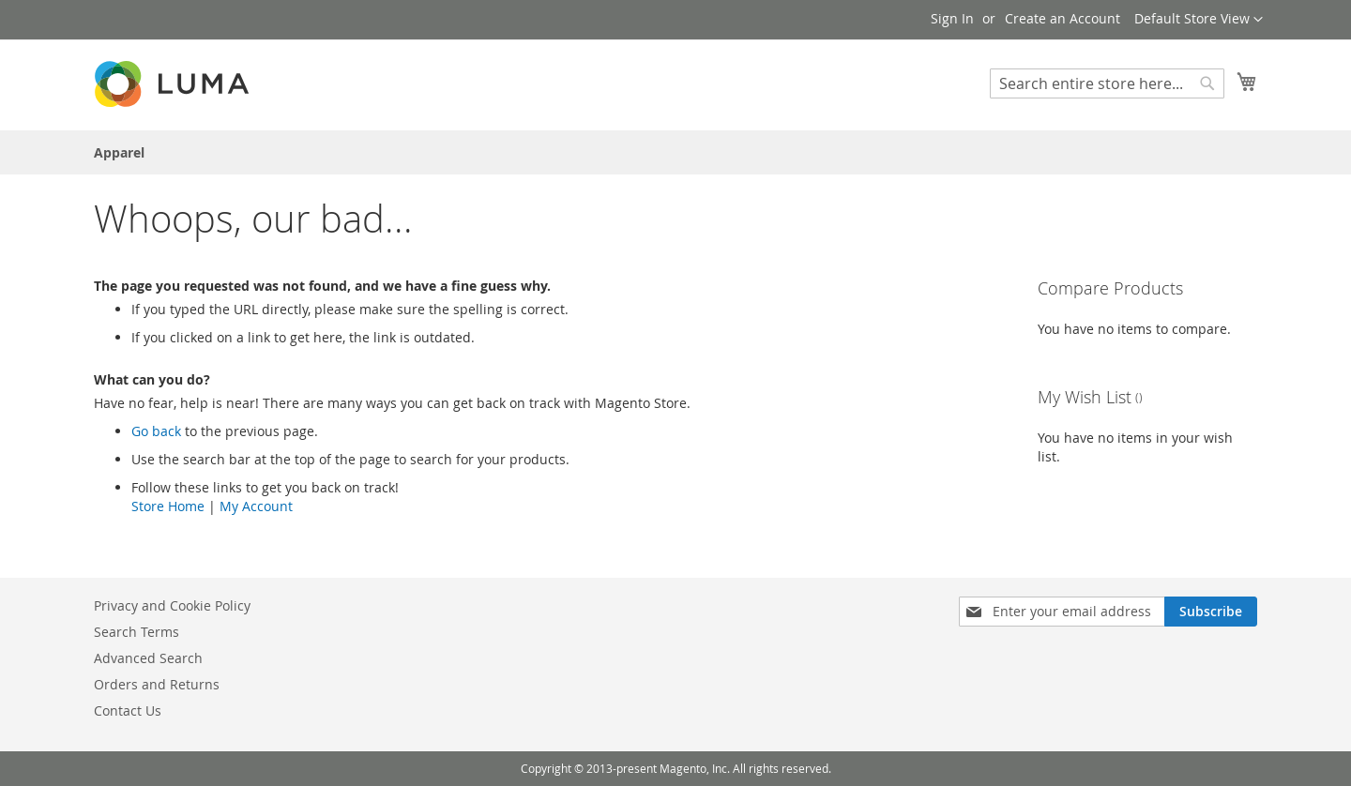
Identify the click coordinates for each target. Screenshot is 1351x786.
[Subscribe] (1210, 612)
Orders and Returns (157, 684)
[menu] (675, 152)
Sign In (952, 18)
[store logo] (173, 84)
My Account (256, 506)
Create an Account (1062, 18)
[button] (1198, 19)
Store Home (168, 506)
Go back (156, 431)
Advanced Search (148, 658)
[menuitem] (119, 152)
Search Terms (136, 632)
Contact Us (127, 710)
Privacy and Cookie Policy (172, 605)
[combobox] (1107, 83)
